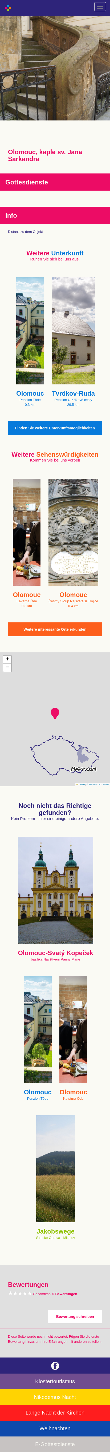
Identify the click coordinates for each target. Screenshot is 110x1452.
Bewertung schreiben (75, 1316)
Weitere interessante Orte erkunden (54, 629)
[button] (55, 714)
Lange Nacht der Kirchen (55, 1413)
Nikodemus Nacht (55, 1397)
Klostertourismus (55, 1381)
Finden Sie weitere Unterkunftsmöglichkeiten (55, 428)
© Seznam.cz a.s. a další (98, 784)
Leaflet (80, 784)
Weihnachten (54, 1428)
